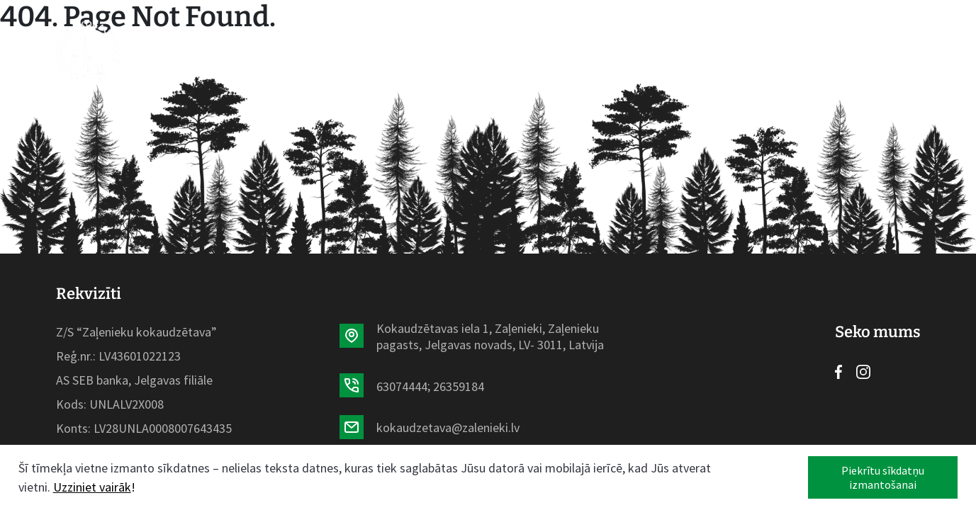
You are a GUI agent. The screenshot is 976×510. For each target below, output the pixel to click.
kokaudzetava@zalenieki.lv (448, 427)
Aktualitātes (431, 50)
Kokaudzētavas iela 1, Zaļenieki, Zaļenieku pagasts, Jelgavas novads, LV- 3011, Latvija (490, 336)
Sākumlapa (235, 50)
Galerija (602, 50)
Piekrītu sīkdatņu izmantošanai (882, 477)
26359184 (458, 386)
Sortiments (329, 50)
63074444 (401, 386)
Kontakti (678, 50)
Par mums (526, 50)
